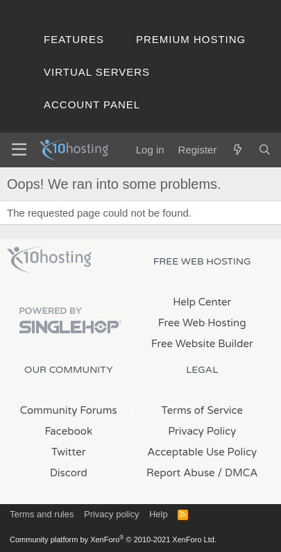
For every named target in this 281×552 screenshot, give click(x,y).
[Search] (264, 149)
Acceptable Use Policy (202, 452)
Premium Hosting (191, 39)
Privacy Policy (202, 431)
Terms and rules (42, 514)
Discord (68, 473)
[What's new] (236, 149)
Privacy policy (111, 514)
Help (158, 514)
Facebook (68, 431)
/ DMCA (238, 473)
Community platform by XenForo (113, 539)
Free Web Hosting (202, 323)
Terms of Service (202, 410)
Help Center (202, 302)
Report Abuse (180, 473)
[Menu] (19, 150)
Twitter (68, 452)
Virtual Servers (97, 72)
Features (74, 39)
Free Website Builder (202, 343)
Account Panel (92, 104)
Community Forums (68, 410)
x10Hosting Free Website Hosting (49, 260)
